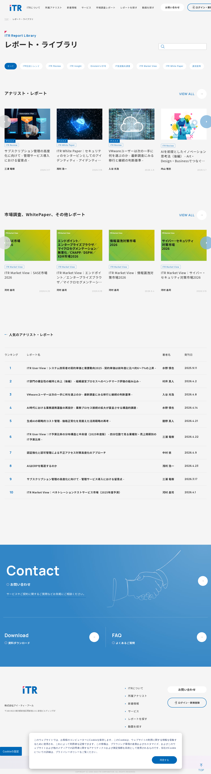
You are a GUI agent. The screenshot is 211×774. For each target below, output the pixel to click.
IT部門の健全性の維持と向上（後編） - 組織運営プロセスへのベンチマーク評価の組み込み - (84, 381)
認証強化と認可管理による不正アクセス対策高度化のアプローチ (66, 453)
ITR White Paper (174, 66)
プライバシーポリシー (68, 751)
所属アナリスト (53, 7)
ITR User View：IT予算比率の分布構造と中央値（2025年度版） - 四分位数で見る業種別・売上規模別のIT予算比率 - (92, 436)
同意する (164, 759)
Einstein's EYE (98, 66)
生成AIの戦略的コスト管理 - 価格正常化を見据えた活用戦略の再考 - (69, 421)
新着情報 (72, 7)
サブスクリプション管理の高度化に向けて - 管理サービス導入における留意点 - (75, 479)
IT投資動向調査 (122, 66)
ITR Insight (75, 66)
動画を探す (148, 7)
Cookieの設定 (11, 751)
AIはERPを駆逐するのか (42, 466)
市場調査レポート (106, 7)
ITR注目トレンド (31, 66)
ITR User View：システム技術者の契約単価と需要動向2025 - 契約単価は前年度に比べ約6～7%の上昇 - (91, 368)
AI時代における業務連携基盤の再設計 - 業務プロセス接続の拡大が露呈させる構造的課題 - (82, 408)
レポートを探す (128, 7)
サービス (86, 7)
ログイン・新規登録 (189, 702)
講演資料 (196, 66)
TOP (7, 19)
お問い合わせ (172, 7)
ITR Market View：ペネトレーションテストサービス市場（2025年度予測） (74, 492)
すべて (10, 66)
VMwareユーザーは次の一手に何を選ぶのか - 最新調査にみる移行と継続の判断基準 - (79, 394)
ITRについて (33, 7)
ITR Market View (148, 66)
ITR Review (55, 66)
